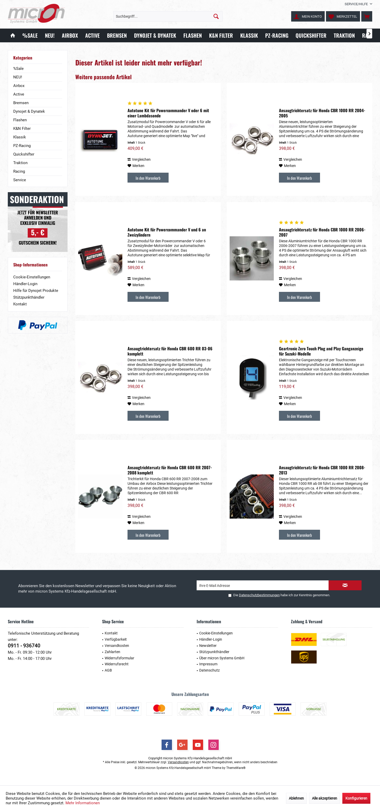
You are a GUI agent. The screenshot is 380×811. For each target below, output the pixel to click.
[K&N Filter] (221, 35)
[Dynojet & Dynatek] (155, 35)
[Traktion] (344, 35)
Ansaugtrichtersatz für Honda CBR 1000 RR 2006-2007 (322, 232)
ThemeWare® (235, 768)
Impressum (208, 664)
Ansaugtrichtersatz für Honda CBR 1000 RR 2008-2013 (322, 470)
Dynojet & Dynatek (29, 111)
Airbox (18, 85)
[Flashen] (192, 35)
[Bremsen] (116, 35)
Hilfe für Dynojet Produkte (35, 290)
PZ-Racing (22, 145)
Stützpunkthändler (28, 297)
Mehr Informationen (82, 803)
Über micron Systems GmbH (221, 658)
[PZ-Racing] (277, 35)
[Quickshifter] (311, 35)
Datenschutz (209, 670)
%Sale (18, 68)
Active (18, 94)
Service (19, 180)
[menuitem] (356, 4)
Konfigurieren (356, 798)
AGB (108, 670)
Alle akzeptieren (324, 798)
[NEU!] (49, 35)
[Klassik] (249, 35)
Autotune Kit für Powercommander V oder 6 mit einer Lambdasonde (168, 113)
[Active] (92, 35)
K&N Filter (22, 128)
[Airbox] (70, 35)
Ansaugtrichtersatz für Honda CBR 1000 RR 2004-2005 (322, 113)
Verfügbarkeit (116, 639)
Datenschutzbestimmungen (259, 595)
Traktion (20, 162)
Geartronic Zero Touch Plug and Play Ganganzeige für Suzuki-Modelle (321, 351)
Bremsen (21, 102)
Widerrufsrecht (117, 664)
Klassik (19, 137)
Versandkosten (117, 646)
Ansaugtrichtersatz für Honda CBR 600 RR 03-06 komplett (170, 351)
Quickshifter (23, 154)
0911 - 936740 (24, 646)
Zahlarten (112, 652)
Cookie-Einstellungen (31, 277)
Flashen (20, 120)
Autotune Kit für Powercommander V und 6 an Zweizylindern (167, 232)
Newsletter (208, 646)
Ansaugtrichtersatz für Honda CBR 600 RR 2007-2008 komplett (170, 470)
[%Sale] (30, 35)
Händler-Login (25, 283)
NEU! (17, 77)
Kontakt (20, 304)
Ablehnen (296, 798)
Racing (19, 171)
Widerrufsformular (119, 658)
